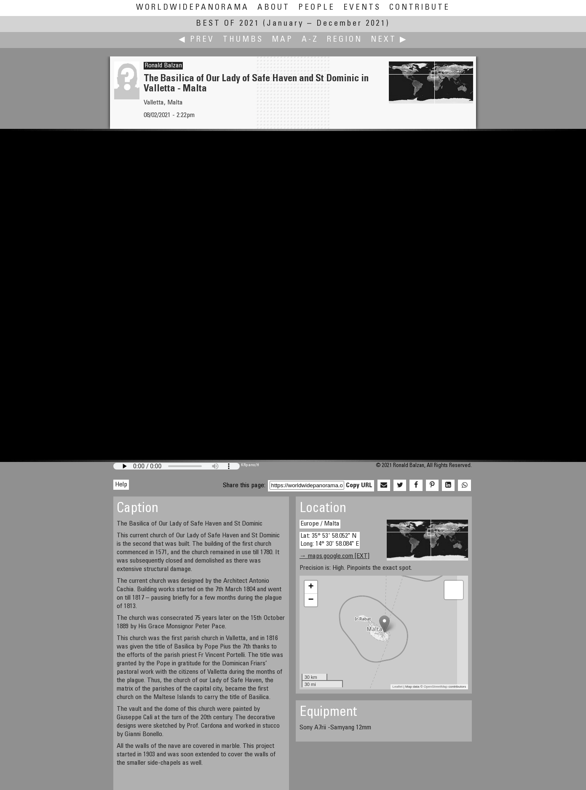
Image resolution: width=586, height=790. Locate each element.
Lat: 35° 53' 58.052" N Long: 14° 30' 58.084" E (329, 540)
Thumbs (243, 40)
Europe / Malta (320, 523)
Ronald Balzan (163, 65)
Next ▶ (389, 40)
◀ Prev (196, 40)
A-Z (310, 40)
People (316, 8)
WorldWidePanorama (192, 8)
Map (282, 40)
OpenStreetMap (435, 687)
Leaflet (398, 687)
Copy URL (359, 485)
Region (344, 40)
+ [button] (311, 587)
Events (362, 8)
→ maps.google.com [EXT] (334, 556)
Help (121, 484)
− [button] (311, 600)
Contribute (419, 8)
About (273, 8)
